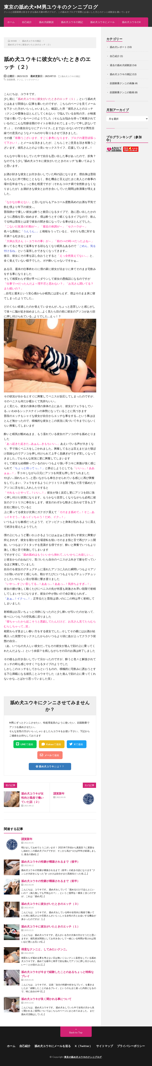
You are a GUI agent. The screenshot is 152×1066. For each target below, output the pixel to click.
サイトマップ (104, 1046)
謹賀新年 (58, 793)
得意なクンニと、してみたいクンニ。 (45, 949)
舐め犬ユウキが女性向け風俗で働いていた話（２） (32, 797)
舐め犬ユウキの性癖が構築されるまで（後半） (50, 861)
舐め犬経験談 (46, 22)
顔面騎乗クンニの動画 (122, 92)
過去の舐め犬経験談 (121, 65)
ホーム (11, 22)
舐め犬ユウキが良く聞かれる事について (46, 998)
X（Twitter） (83, 1046)
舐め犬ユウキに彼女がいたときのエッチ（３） (50, 903)
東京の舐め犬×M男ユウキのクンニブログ (51, 6)
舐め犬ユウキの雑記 (72, 22)
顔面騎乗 (11, 79)
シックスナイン (32, 79)
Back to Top (75, 1032)
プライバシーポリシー (131, 1046)
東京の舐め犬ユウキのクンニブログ (83, 1057)
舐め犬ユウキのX (131, 22)
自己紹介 (27, 22)
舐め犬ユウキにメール (102, 22)
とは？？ (50, 766)
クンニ (20, 79)
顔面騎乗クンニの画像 (122, 83)
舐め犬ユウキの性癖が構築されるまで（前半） (50, 880)
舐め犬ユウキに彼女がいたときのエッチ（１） (47, 98)
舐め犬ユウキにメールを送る (53, 1046)
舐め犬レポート (118, 46)
